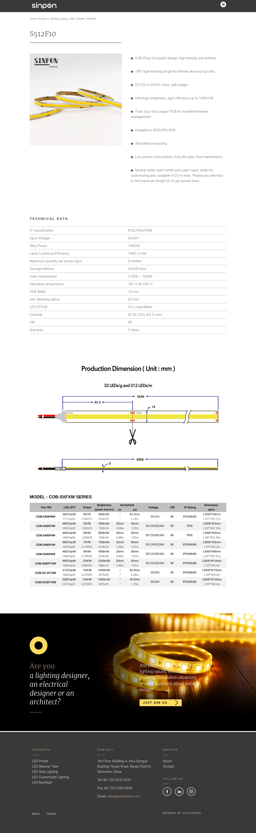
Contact (168, 766)
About (167, 761)
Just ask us (160, 702)
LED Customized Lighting (50, 777)
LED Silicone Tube (45, 766)
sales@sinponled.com (123, 796)
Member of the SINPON (182, 813)
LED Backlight (42, 782)
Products (42, 18)
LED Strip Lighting (58, 18)
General (80, 18)
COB (72, 18)
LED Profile (40, 761)
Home (33, 18)
